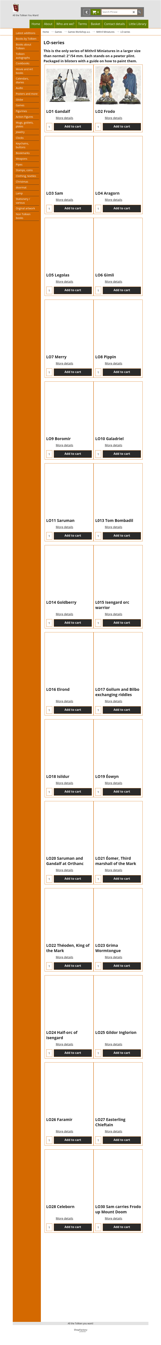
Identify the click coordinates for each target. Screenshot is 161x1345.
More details (64, 128)
